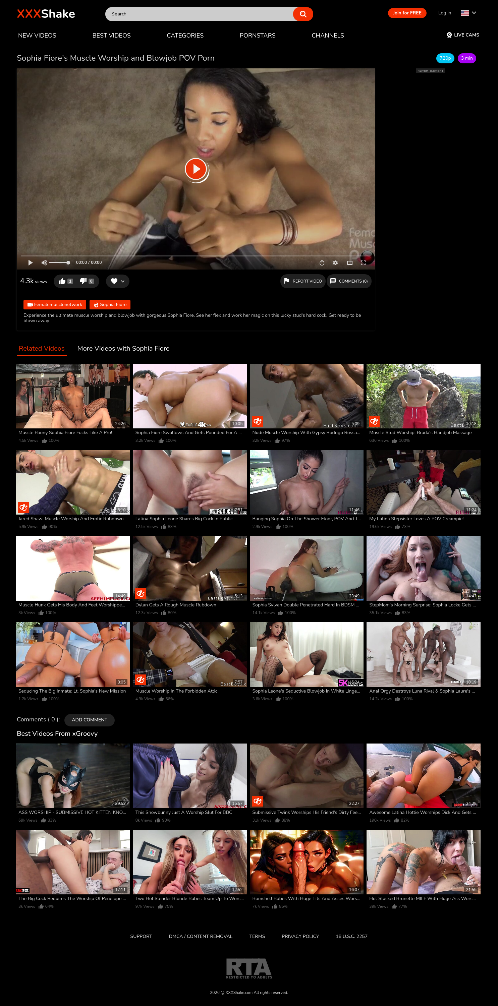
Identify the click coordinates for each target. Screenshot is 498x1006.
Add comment (89, 720)
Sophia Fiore (110, 304)
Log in (444, 13)
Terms (257, 936)
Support (141, 936)
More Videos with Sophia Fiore (123, 349)
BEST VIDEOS (111, 36)
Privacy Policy (300, 936)
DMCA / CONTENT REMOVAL (201, 936)
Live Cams (462, 35)
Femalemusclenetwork (54, 304)
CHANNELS (328, 36)
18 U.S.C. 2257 (352, 936)
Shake (46, 14)
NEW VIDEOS (37, 36)
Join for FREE (407, 13)
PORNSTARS (258, 36)
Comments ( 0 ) (37, 719)
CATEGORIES (185, 36)
